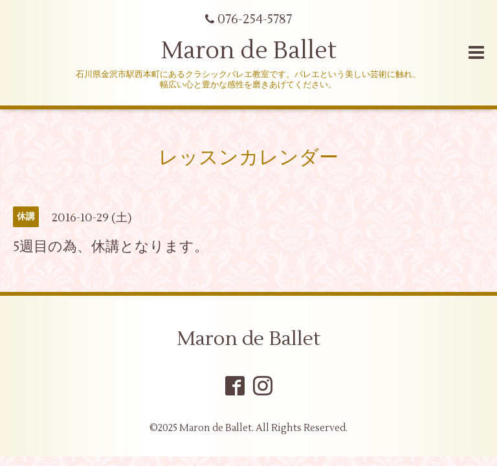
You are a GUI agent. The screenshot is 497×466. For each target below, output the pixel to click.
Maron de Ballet (249, 51)
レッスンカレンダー (248, 157)
